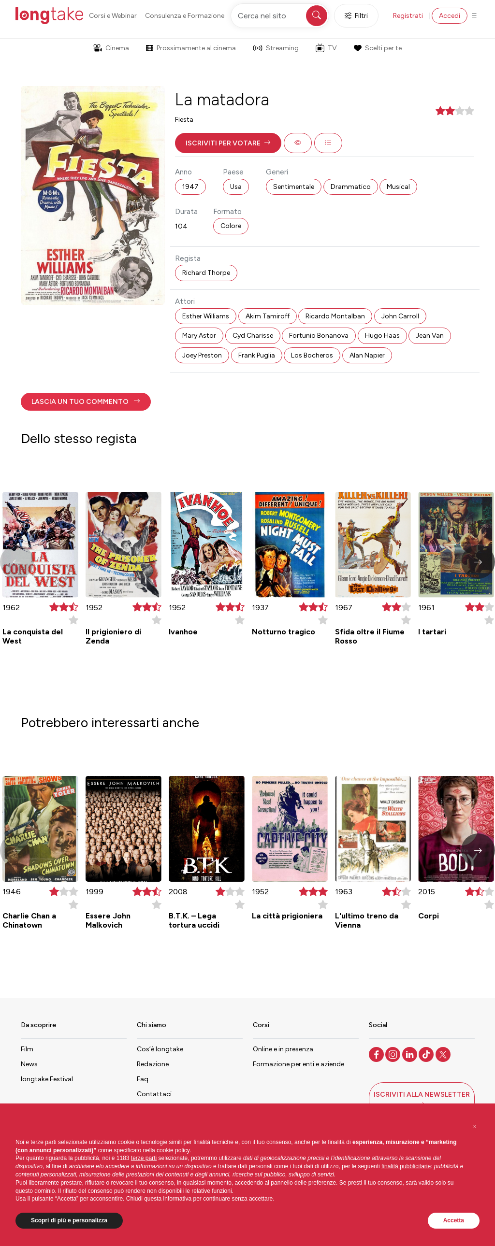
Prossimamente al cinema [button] (191, 48)
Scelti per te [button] (377, 48)
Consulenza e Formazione (184, 16)
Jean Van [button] (430, 335)
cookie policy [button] (173, 1150)
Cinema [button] (111, 48)
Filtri (356, 16)
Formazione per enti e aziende (298, 1064)
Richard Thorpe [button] (206, 273)
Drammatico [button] (351, 187)
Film (27, 1049)
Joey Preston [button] (202, 355)
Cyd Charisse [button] (253, 335)
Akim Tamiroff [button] (268, 316)
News (29, 1064)
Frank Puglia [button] (256, 355)
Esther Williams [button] (205, 316)
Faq (142, 1079)
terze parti (144, 1158)
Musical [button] (398, 187)
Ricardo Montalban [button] (335, 316)
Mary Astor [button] (199, 335)
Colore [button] (230, 226)
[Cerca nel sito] (280, 15)
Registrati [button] (408, 16)
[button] (228, 143)
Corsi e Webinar (113, 16)
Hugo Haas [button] (382, 335)
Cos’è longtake (160, 1049)
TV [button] (326, 47)
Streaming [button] (276, 48)
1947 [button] (190, 187)
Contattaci (154, 1094)
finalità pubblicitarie (406, 1166)
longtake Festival (47, 1079)
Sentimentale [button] (293, 187)
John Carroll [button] (400, 316)
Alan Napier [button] (367, 355)
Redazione (153, 1064)
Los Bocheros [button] (312, 355)
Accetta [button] (453, 1220)
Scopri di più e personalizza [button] (69, 1220)
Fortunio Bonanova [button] (319, 335)
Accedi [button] (449, 16)
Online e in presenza (283, 1049)
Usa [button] (236, 187)
